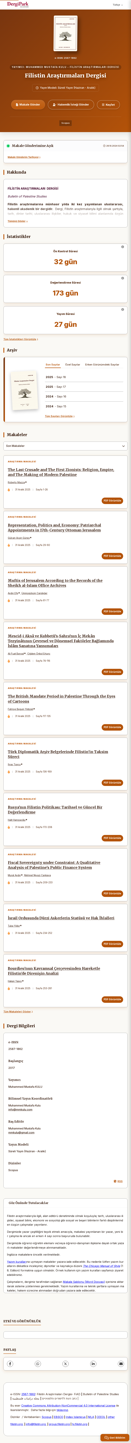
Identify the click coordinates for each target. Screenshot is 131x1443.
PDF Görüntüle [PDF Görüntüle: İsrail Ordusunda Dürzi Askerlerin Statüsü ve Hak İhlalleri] (112, 944)
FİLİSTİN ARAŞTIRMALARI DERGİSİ (94, 67)
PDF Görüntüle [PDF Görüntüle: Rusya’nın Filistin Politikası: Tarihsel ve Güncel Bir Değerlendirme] (112, 838)
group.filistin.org (59, 1424)
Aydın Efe (13, 593)
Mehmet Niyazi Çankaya (37, 875)
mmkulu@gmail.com (21, 1132)
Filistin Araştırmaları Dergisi (65, 75)
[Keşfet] (108, 104)
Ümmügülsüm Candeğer (34, 593)
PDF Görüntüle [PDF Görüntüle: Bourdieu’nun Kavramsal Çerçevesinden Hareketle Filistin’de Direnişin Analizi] (112, 999)
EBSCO (58, 1417)
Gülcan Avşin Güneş (19, 538)
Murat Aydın (14, 875)
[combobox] (65, 446)
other (111, 1417)
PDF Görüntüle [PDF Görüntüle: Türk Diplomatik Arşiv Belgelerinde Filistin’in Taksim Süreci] (112, 782)
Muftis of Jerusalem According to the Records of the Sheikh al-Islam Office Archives (55, 583)
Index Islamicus (76, 1417)
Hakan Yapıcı (15, 981)
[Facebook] (10, 1364)
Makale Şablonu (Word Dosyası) (84, 1282)
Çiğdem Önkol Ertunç (38, 653)
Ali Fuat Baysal (16, 653)
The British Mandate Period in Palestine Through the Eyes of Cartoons (61, 699)
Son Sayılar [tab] (53, 364)
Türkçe (118, 4)
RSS (118, 1181)
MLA (91, 1417)
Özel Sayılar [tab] (72, 364)
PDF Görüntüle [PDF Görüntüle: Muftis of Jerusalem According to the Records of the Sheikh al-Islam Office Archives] (112, 611)
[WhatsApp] (38, 1364)
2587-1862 (28, 1394)
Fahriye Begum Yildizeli (20, 709)
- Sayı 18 (56, 377)
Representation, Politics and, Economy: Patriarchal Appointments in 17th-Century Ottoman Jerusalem (54, 527)
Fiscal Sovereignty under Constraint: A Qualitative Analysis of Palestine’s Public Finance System (54, 865)
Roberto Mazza (16, 482)
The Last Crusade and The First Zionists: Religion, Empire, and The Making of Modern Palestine (61, 472)
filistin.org (17, 1424)
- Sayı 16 (56, 396)
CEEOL (101, 1417)
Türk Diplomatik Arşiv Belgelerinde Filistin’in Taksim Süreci (58, 754)
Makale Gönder (28, 104)
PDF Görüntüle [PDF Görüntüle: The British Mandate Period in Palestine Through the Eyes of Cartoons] (112, 727)
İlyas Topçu (14, 764)
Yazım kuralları (16, 1262)
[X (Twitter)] (65, 1364)
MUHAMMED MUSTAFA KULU (46, 67)
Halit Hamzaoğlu (16, 820)
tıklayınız (62, 1410)
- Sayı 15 (56, 406)
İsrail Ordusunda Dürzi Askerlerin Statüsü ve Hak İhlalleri (61, 918)
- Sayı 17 (56, 387)
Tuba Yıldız (14, 926)
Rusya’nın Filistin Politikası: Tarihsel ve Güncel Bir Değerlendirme (55, 810)
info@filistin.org (36, 1424)
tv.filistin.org (79, 1424)
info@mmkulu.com (20, 1109)
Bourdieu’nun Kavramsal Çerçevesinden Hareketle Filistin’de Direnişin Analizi (54, 971)
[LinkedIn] (93, 1364)
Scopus (65, 123)
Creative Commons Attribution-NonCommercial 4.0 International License (68, 1405)
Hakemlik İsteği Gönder (71, 104)
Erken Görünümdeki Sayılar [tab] (102, 364)
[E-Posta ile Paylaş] (121, 1364)
